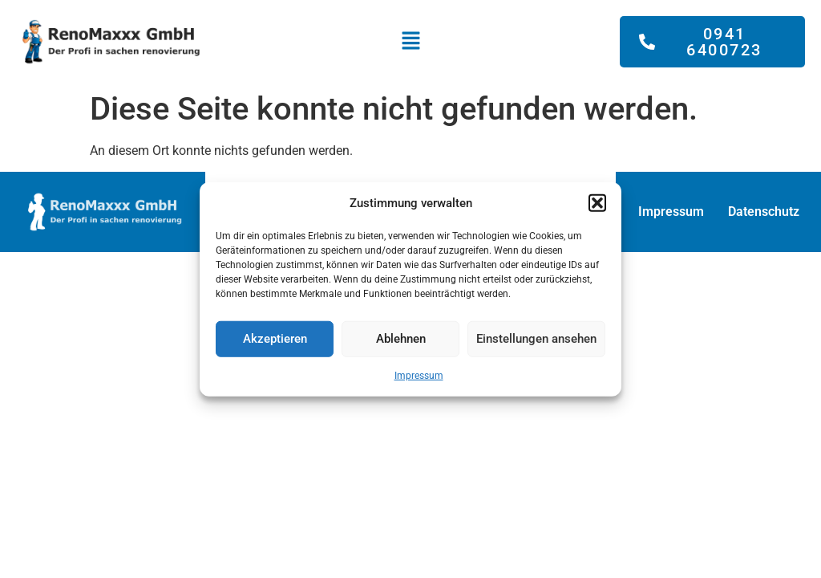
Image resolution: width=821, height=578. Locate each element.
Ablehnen (401, 339)
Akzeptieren (275, 339)
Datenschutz (763, 211)
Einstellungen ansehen (536, 339)
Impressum (418, 375)
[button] (597, 203)
